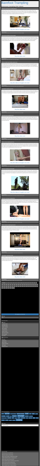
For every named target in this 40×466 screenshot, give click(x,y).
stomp (15, 59)
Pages (3, 316)
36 (2, 286)
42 (14, 286)
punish (20, 139)
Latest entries (4, 451)
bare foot (19, 112)
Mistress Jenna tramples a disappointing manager (9, 456)
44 (18, 286)
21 (8, 284)
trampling (8, 112)
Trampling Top (4, 340)
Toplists (3, 339)
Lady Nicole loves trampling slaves (8, 115)
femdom (11, 59)
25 (16, 284)
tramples (6, 222)
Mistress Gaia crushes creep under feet (8, 459)
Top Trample (4, 345)
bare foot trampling (13, 413)
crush (13, 59)
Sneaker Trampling (5, 326)
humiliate (10, 166)
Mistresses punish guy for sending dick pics (9, 8)
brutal (11, 86)
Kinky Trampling (4, 334)
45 (20, 286)
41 (12, 286)
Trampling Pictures (5, 346)
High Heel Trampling (5, 332)
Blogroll (3, 322)
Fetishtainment (7, 86)
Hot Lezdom (4, 335)
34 (35, 284)
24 (14, 284)
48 (26, 286)
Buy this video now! (20, 56)
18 (2, 284)
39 (8, 286)
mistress (11, 139)
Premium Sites (5, 320)
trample (18, 59)
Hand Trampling (4, 328)
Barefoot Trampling (14, 3)
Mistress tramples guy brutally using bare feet (9, 62)
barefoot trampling (20, 413)
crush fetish (16, 112)
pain (9, 59)
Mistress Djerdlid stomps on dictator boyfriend (9, 465)
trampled (10, 420)
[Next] (13, 288)
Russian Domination (5, 343)
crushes (36, 413)
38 (6, 286)
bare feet (22, 86)
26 (18, 284)
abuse (7, 59)
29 (24, 284)
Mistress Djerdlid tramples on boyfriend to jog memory (10, 460)
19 (4, 284)
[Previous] (3, 283)
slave (21, 166)
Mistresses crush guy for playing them (8, 198)
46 (22, 286)
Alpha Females (4, 342)
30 (26, 284)
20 (6, 284)
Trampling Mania (4, 329)
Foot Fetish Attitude (7, 195)
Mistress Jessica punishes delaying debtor (8, 462)
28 (22, 284)
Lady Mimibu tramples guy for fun (7, 88)
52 (35, 286)
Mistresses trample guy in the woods (8, 168)
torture (6, 59)
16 (34, 282)
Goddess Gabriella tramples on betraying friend (9, 457)
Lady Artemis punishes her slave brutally (9, 35)
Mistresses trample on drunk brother (7, 454)
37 (4, 286)
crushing (6, 112)
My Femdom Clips (5, 325)
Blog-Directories (5, 337)
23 (12, 284)
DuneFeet (6, 166)
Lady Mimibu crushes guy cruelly (7, 255)
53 (37, 286)
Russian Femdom (4, 331)
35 (37, 284)
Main (2, 317)
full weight (22, 112)
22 (10, 284)
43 (16, 286)
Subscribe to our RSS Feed (20, 314)
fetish (15, 139)
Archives (4, 423)
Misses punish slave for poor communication (9, 463)
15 (32, 282)
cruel (8, 166)
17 (36, 282)
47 (24, 286)
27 (20, 284)
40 (10, 286)
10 (21, 282)
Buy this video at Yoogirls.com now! (19, 29)
